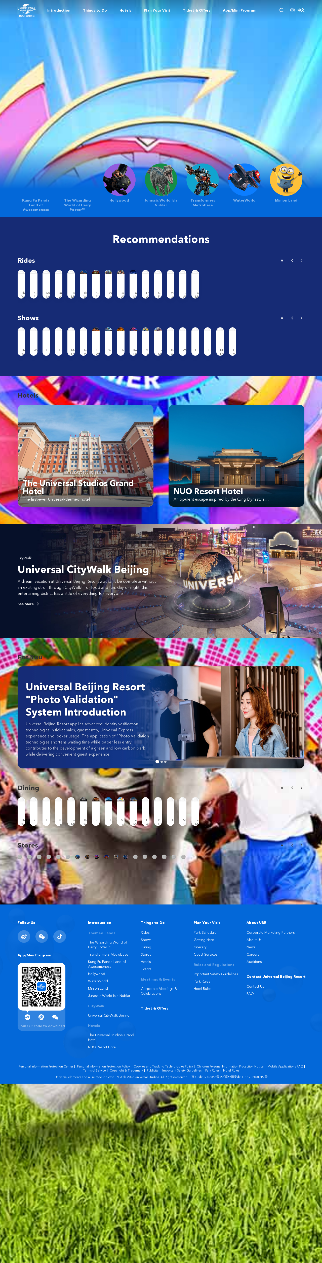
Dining (146, 1126)
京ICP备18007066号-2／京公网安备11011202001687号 (229, 1256)
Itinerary (200, 1126)
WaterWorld (98, 1160)
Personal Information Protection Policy (103, 1245)
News (251, 1126)
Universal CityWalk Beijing (83, 651)
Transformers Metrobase (108, 1133)
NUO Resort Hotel (102, 1226)
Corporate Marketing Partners (271, 1112)
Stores (146, 1133)
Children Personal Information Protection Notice (230, 1245)
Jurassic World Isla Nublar (109, 1175)
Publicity (152, 1249)
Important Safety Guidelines (216, 1153)
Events (146, 1148)
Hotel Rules (203, 1168)
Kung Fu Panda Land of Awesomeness (107, 1143)
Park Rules (202, 1160)
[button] (292, 260)
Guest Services (206, 1133)
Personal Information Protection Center (46, 1245)
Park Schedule (205, 1112)
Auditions (254, 1141)
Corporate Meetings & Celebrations (159, 1170)
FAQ (250, 1173)
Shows (146, 1119)
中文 (300, 10)
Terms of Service (94, 1249)
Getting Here (204, 1119)
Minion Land (98, 1167)
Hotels (146, 1141)
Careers (253, 1133)
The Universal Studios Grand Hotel (111, 1216)
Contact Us (255, 1165)
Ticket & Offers (154, 1187)
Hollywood (96, 1153)
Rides (145, 1112)
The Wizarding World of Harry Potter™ (107, 1124)
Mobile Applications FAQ (285, 1245)
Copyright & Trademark (126, 1249)
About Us (254, 1119)
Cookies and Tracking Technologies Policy (163, 1245)
